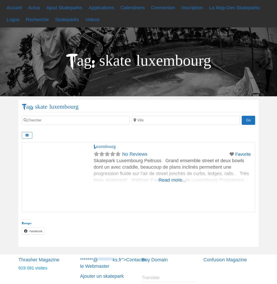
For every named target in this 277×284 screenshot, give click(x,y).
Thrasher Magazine (39, 259)
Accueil (14, 7)
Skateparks (67, 19)
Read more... (172, 180)
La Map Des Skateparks (234, 7)
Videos (92, 19)
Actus (34, 7)
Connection (163, 7)
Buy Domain (155, 259)
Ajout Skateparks (64, 7)
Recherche (37, 19)
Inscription (192, 7)
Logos (12, 19)
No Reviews (134, 154)
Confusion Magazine (225, 259)
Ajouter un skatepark (102, 276)
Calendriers (132, 7)
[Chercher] (76, 120)
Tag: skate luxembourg (50, 107)
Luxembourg (105, 146)
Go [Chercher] (250, 119)
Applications (101, 7)
